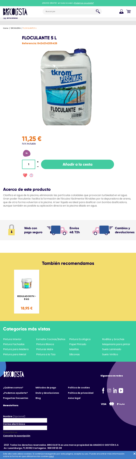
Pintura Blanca (45, 344)
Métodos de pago (46, 387)
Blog (38, 398)
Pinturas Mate (44, 349)
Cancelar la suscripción (16, 435)
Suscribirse (10, 432)
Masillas (74, 349)
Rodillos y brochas (113, 339)
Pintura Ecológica (79, 339)
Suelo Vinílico (110, 354)
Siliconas (74, 354)
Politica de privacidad (80, 392)
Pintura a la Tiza (45, 354)
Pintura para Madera (16, 349)
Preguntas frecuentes (15, 398)
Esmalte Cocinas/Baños (50, 339)
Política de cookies (79, 387)
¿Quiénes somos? (13, 387)
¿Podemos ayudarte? (15, 392)
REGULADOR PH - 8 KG (26, 298)
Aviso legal (74, 398)
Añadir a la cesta (77, 164)
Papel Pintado (77, 344)
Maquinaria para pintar (116, 344)
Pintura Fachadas (13, 344)
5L (27, 153)
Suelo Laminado (111, 349)
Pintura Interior (12, 339)
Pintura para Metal (14, 354)
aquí (51, 456)
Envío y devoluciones (47, 392)
